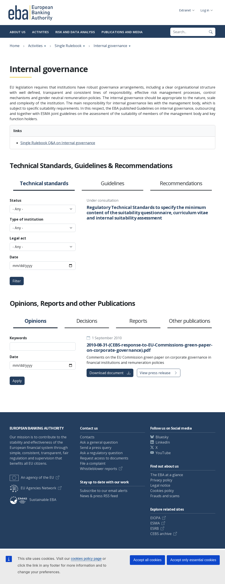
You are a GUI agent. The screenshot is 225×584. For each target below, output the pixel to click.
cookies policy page (86, 558)
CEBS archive (161, 533)
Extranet (185, 10)
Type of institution (26, 219)
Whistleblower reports (98, 468)
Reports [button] (138, 321)
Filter (17, 281)
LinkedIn (163, 442)
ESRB (154, 528)
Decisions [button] (86, 321)
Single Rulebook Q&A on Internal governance (57, 142)
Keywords (18, 338)
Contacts (87, 437)
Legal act (18, 238)
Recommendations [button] (181, 183)
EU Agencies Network (33, 488)
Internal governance (110, 45)
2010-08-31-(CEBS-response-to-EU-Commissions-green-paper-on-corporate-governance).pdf (149, 347)
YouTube (163, 452)
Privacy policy (161, 480)
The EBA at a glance (166, 474)
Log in (204, 10)
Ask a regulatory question (101, 452)
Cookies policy (162, 490)
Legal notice (160, 485)
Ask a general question (99, 442)
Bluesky (162, 437)
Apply (17, 380)
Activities (40, 32)
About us (17, 32)
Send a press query (95, 447)
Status (15, 200)
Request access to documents (104, 458)
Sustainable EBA (33, 499)
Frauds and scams (165, 495)
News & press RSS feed (99, 495)
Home (15, 45)
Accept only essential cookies (193, 560)
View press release (159, 372)
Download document (110, 372)
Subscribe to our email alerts (103, 490)
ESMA (155, 523)
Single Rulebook (68, 45)
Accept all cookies (147, 560)
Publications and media (122, 32)
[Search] (210, 32)
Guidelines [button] (112, 183)
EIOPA (155, 517)
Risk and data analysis (75, 32)
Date (14, 257)
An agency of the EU (32, 477)
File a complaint (92, 463)
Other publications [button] (189, 321)
